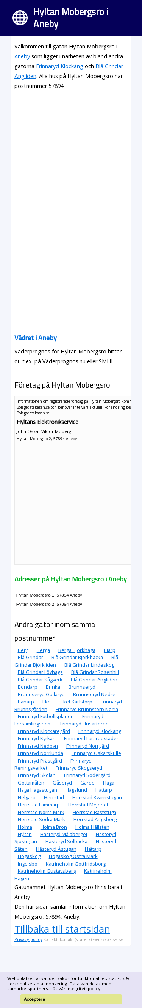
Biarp (109, 650)
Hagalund (76, 789)
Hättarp (93, 848)
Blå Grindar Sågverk (40, 679)
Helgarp (27, 797)
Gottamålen (31, 782)
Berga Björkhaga (76, 650)
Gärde (87, 782)
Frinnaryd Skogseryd (79, 767)
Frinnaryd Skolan (37, 775)
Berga (43, 650)
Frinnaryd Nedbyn (38, 745)
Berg (23, 650)
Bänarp (26, 701)
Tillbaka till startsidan (62, 929)
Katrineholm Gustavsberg (47, 870)
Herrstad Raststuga (94, 812)
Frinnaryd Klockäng (59, 66)
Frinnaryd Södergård (87, 775)
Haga (108, 782)
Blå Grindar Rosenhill (95, 672)
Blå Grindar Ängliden (94, 679)
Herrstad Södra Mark (41, 819)
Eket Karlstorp (76, 701)
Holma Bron (54, 827)
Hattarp (103, 789)
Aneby (22, 56)
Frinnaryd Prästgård (40, 760)
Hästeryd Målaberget (63, 834)
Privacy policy (28, 939)
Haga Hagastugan (37, 789)
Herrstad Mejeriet (88, 804)
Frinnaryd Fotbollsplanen (46, 716)
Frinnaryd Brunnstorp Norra (87, 709)
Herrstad (54, 797)
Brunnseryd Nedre (94, 694)
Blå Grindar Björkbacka (77, 657)
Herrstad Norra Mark (41, 812)
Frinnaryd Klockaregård (44, 731)
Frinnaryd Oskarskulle (96, 753)
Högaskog (29, 856)
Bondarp (27, 686)
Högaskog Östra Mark (73, 856)
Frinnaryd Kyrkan (37, 738)
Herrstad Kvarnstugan (97, 797)
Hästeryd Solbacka (66, 841)
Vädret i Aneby (35, 338)
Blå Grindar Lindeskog (89, 664)
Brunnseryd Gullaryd (41, 694)
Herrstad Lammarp (39, 804)
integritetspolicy (83, 988)
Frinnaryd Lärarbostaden (92, 738)
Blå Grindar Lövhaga (40, 672)
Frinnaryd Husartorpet (85, 723)
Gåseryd (62, 782)
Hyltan (25, 834)
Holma (25, 827)
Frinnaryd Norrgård (87, 745)
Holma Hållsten (92, 827)
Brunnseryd (82, 686)
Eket (47, 701)
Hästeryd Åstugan (56, 848)
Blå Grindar (30, 657)
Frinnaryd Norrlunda (40, 753)
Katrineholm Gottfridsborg (76, 863)
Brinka (53, 686)
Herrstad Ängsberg (95, 819)
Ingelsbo (27, 863)
